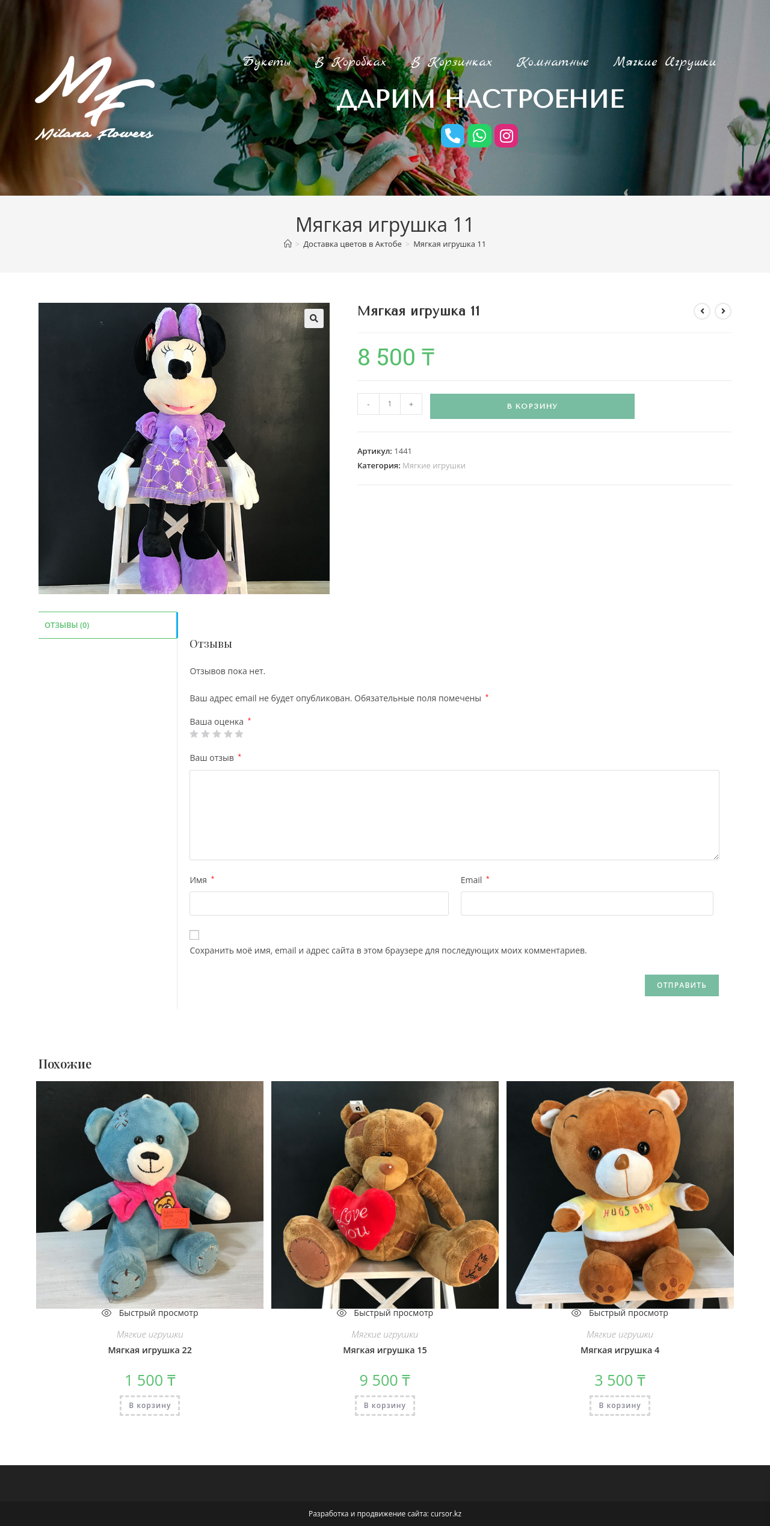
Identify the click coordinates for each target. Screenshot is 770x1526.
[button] (314, 318)
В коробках (351, 62)
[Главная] (288, 243)
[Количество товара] (390, 404)
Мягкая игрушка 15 (385, 1350)
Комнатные (553, 62)
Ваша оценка (220, 722)
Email (475, 879)
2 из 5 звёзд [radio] (205, 734)
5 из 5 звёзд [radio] (239, 734)
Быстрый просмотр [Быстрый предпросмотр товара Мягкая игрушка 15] (385, 1312)
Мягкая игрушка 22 (150, 1350)
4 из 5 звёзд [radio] (227, 734)
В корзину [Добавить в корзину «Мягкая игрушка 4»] (620, 1405)
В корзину (532, 406)
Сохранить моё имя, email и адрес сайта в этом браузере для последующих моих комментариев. (388, 950)
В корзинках (452, 62)
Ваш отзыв (215, 757)
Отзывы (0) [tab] (67, 624)
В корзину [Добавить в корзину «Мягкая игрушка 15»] (385, 1405)
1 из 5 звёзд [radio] (193, 734)
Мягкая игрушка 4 (620, 1350)
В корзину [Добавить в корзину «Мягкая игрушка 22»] (150, 1405)
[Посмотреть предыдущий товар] (702, 311)
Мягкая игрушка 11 (449, 243)
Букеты (266, 62)
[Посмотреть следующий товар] (723, 311)
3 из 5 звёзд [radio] (216, 734)
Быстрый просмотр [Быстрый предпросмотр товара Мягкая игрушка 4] (620, 1312)
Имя (201, 879)
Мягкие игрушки (664, 62)
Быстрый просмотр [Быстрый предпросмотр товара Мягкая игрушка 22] (150, 1312)
